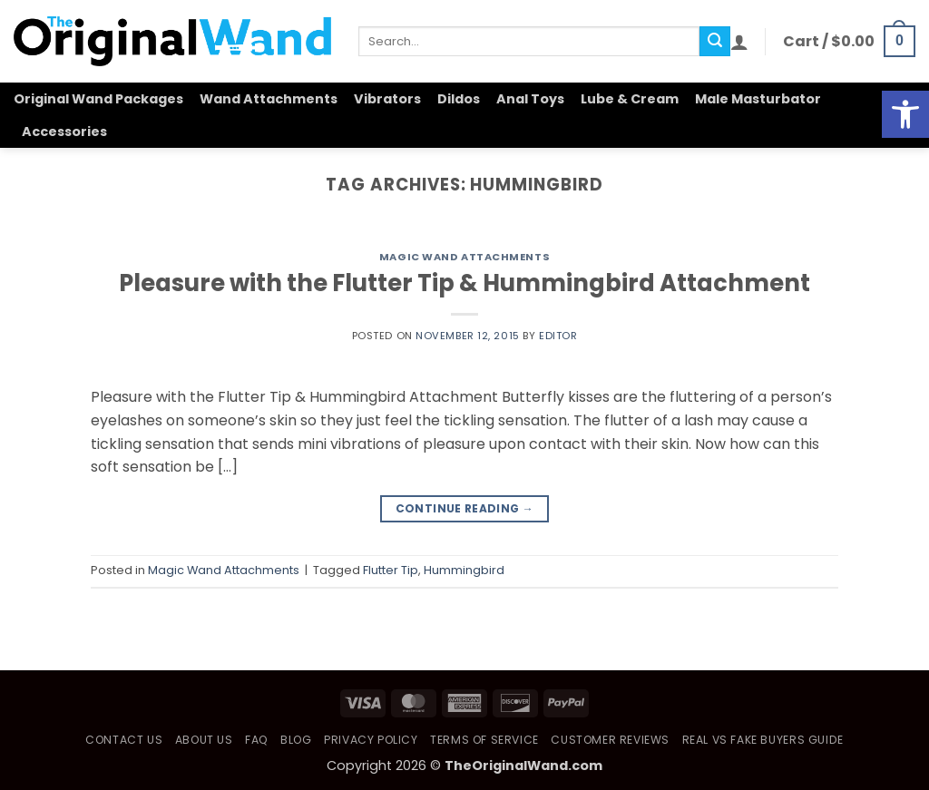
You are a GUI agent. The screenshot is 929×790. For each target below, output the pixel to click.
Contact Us (123, 739)
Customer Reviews (610, 739)
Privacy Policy (371, 739)
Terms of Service (484, 739)
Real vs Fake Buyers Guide (763, 739)
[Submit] (714, 41)
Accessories (64, 131)
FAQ (257, 739)
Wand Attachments (268, 99)
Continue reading (465, 508)
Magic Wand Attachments (464, 256)
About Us (204, 739)
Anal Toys (530, 99)
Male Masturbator (758, 99)
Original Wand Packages (98, 99)
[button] (739, 42)
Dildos (458, 99)
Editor (558, 335)
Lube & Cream (630, 99)
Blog (295, 739)
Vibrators (387, 99)
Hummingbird (464, 570)
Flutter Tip (390, 570)
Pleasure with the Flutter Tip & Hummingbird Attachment (464, 283)
